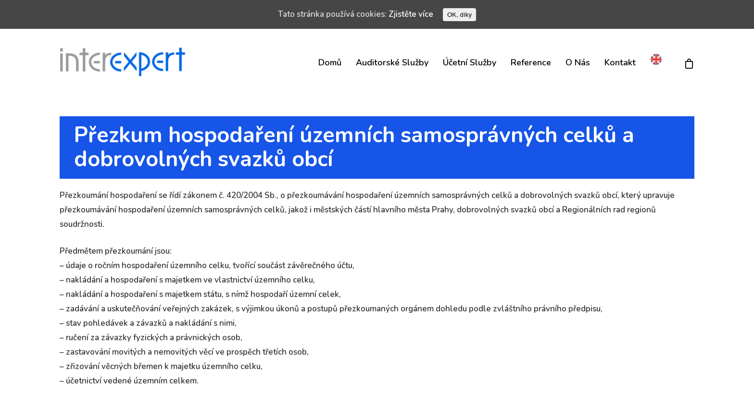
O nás (578, 62)
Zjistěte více (411, 14)
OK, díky (459, 14)
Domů (329, 62)
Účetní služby (469, 62)
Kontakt (620, 62)
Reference (531, 62)
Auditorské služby (392, 62)
